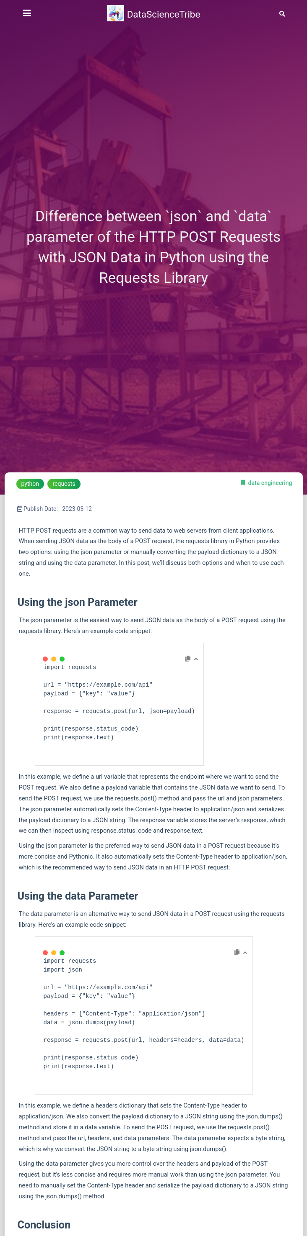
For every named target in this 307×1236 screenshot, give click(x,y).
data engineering (270, 483)
